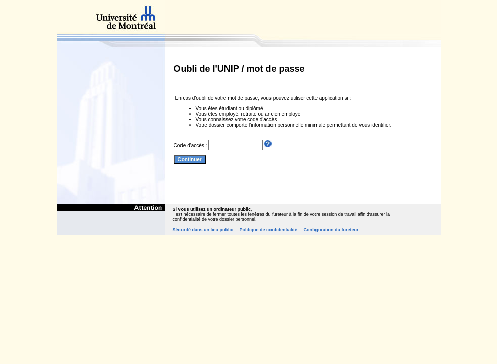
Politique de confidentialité (269, 229)
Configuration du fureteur (331, 229)
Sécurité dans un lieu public (203, 229)
